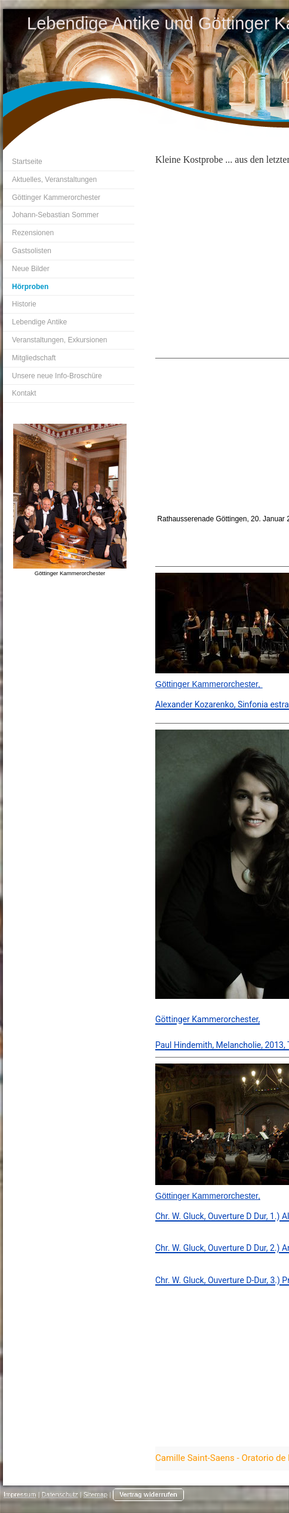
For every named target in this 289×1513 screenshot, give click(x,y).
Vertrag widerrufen (148, 1494)
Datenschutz (59, 1494)
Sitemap (95, 1494)
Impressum (20, 1494)
